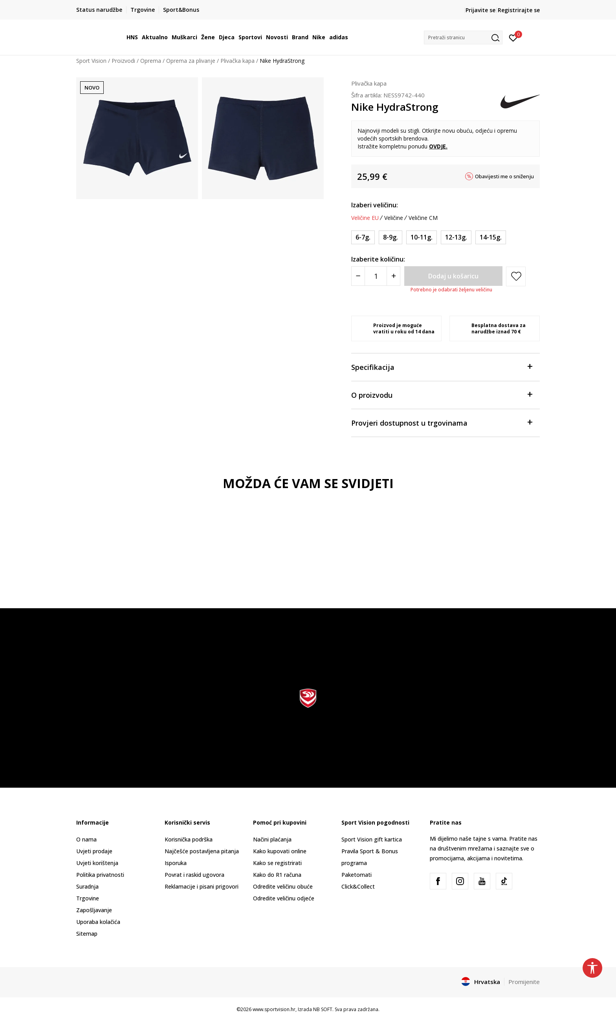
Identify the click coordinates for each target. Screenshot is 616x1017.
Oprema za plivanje (190, 60)
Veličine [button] (393, 218)
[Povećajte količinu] (393, 276)
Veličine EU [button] (365, 218)
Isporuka (176, 863)
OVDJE (437, 146)
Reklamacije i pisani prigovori (201, 886)
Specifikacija (441, 366)
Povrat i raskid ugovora (194, 874)
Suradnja (87, 886)
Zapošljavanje (94, 910)
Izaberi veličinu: (374, 205)
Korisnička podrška (189, 839)
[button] (463, 37)
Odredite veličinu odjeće (283, 898)
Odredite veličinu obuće (283, 886)
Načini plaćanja (272, 839)
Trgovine (87, 898)
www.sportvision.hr (274, 1009)
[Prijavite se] (513, 37)
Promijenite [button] (524, 982)
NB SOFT (322, 1009)
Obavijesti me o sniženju (504, 176)
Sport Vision (91, 60)
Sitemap (86, 933)
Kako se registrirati (277, 863)
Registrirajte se (519, 10)
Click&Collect (358, 886)
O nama (86, 839)
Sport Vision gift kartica (371, 839)
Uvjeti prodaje (94, 851)
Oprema (150, 60)
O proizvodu (441, 394)
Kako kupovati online (279, 851)
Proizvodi (123, 60)
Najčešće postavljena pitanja (202, 851)
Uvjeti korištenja (97, 863)
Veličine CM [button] (423, 218)
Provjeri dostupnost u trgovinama (441, 422)
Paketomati (356, 874)
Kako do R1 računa (277, 874)
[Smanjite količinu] (358, 276)
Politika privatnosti (100, 874)
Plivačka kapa (237, 60)
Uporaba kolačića (98, 922)
